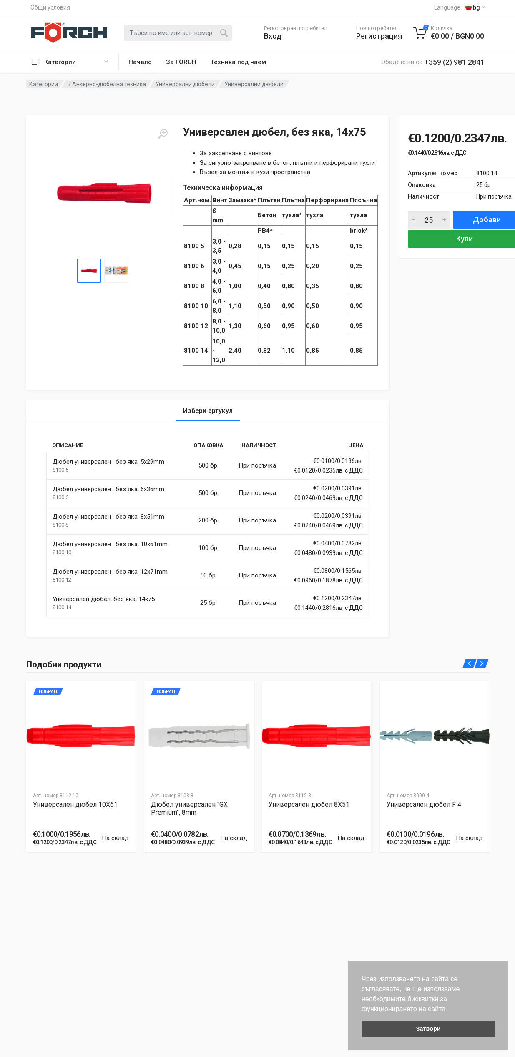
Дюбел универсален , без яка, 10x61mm (110, 544)
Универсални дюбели (185, 84)
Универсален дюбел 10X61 (75, 804)
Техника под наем (238, 62)
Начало (140, 62)
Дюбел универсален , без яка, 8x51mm (108, 516)
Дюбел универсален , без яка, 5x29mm (108, 461)
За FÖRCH (181, 62)
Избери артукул (208, 411)
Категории (43, 84)
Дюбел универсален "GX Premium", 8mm (189, 808)
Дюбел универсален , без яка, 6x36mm (108, 489)
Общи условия (50, 7)
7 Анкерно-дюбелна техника (107, 84)
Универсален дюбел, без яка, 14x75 (104, 599)
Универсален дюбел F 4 (424, 804)
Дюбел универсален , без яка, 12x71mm (110, 571)
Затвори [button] (428, 1028)
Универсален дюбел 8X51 (309, 804)
